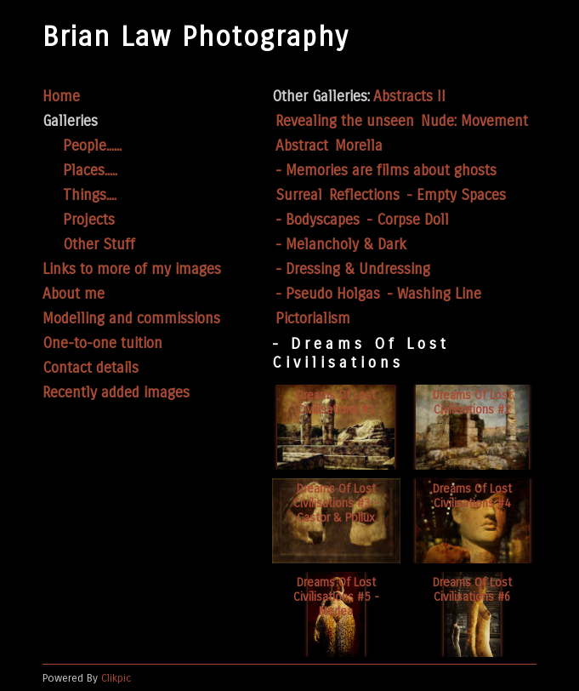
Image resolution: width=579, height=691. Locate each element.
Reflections (364, 195)
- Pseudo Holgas (327, 294)
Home (61, 97)
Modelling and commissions (131, 319)
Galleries (70, 121)
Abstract (301, 146)
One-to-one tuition (102, 343)
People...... (92, 146)
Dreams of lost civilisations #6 (472, 589)
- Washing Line (434, 294)
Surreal (298, 195)
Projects (89, 220)
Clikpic (116, 677)
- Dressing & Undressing (352, 269)
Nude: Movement (474, 121)
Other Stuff (99, 245)
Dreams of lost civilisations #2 (472, 402)
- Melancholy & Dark (340, 245)
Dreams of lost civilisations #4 (472, 496)
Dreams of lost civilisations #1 (336, 402)
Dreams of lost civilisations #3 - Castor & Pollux (336, 503)
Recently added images (116, 393)
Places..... (90, 171)
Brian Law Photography (196, 37)
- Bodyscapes (317, 220)
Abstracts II (409, 97)
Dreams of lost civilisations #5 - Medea (336, 597)
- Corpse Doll (407, 220)
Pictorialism (312, 319)
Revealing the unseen (344, 121)
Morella (359, 146)
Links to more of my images (132, 269)
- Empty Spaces (456, 195)
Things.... (89, 195)
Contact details (91, 368)
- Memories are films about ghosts (386, 171)
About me (74, 294)
